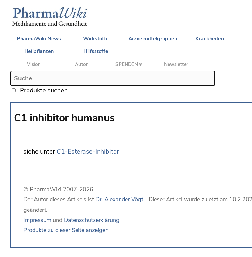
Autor (81, 64)
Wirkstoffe (96, 38)
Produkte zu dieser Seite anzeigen (65, 230)
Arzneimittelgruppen (152, 38)
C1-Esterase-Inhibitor (88, 151)
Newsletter (176, 64)
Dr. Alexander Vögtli (120, 199)
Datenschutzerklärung (92, 220)
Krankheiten (209, 38)
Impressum (37, 220)
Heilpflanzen (39, 51)
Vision (34, 64)
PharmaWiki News (39, 38)
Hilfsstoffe (95, 51)
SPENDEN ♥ (128, 64)
